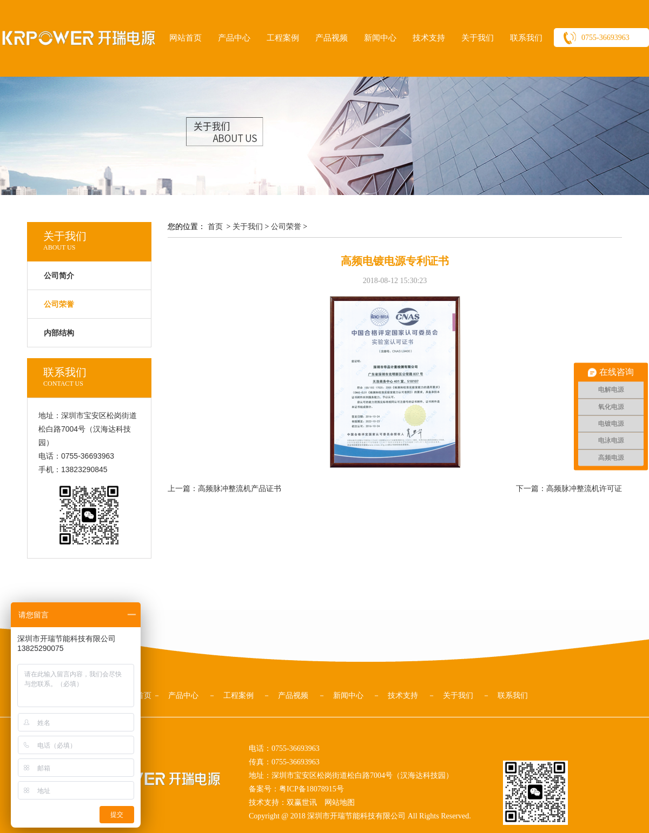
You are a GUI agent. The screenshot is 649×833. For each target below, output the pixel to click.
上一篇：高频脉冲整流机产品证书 (224, 489)
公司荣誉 (286, 227)
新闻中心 (380, 37)
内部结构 (59, 333)
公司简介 (59, 276)
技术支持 (429, 37)
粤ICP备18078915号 (311, 789)
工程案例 (283, 37)
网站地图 (340, 802)
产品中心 (234, 37)
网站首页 (185, 37)
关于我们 (477, 37)
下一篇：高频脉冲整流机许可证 (569, 489)
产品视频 (331, 37)
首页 (215, 227)
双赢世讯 (302, 802)
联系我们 (526, 37)
